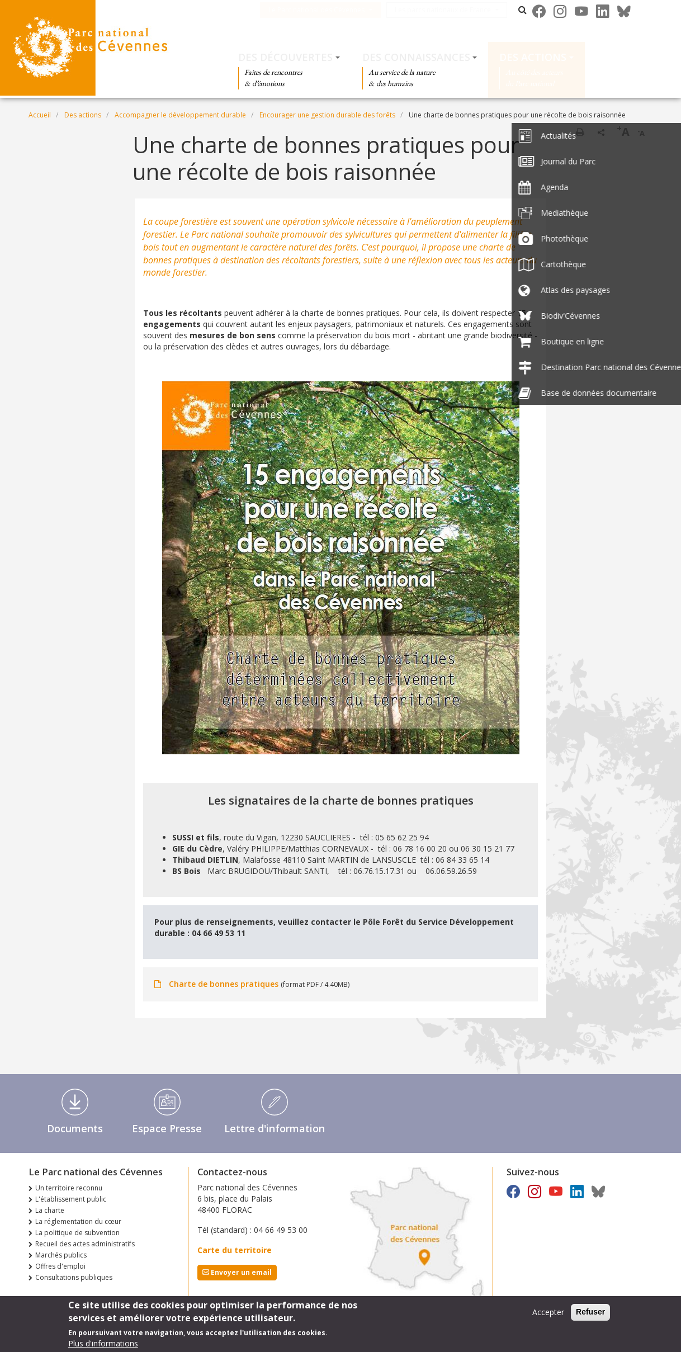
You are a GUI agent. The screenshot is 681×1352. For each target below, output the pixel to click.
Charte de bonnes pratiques (224, 983)
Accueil (40, 115)
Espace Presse (167, 1128)
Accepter (548, 1315)
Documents (75, 1128)
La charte (49, 1210)
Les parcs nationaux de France (460, 10)
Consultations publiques (73, 1277)
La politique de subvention (77, 1232)
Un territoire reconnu (68, 1188)
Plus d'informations (103, 1346)
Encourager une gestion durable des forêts (327, 115)
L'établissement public (70, 1199)
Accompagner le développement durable (180, 115)
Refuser (590, 1314)
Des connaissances (416, 57)
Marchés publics (61, 1255)
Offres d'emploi (60, 1266)
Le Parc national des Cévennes (333, 10)
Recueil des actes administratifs (85, 1244)
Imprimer (579, 132)
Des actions (532, 57)
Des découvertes (285, 57)
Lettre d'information (274, 1128)
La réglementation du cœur (78, 1221)
